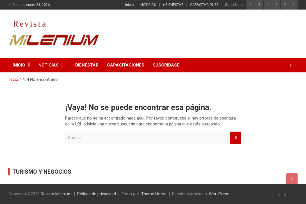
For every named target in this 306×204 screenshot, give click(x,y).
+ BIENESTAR (173, 5)
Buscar (235, 138)
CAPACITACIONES (204, 5)
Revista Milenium (56, 193)
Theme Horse (153, 193)
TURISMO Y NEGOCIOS (41, 171)
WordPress (219, 193)
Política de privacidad (96, 193)
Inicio (129, 5)
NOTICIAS (148, 5)
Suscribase (234, 5)
